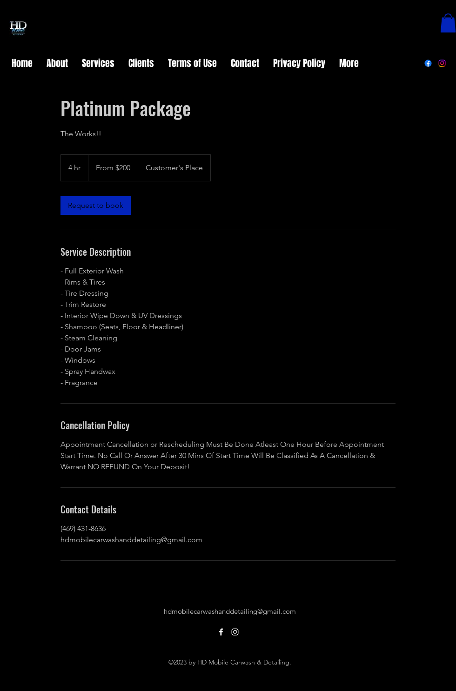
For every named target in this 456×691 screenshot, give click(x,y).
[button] (448, 23)
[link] (95, 205)
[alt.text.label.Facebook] (428, 63)
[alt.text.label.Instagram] (442, 63)
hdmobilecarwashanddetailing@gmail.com (230, 611)
